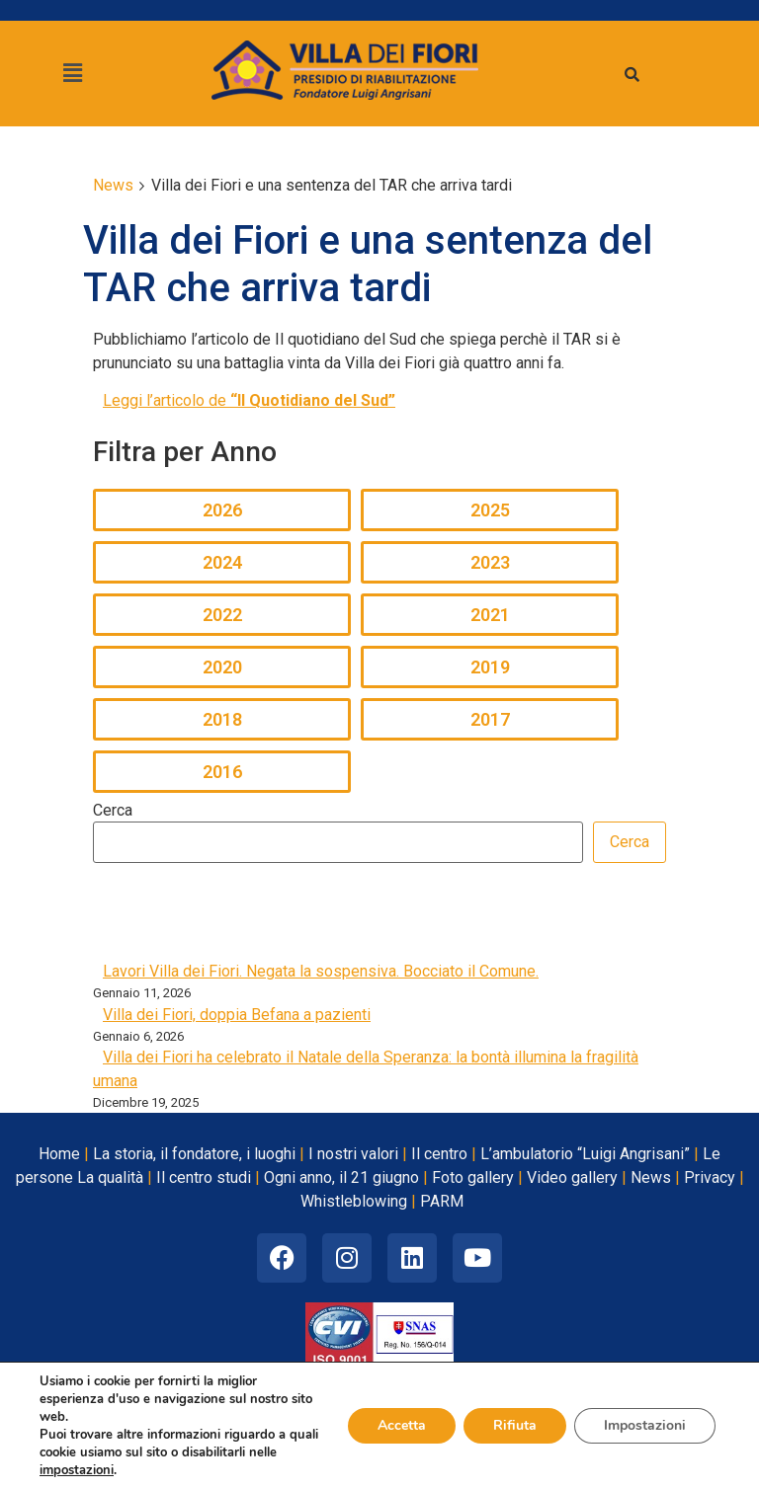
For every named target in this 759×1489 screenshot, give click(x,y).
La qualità (110, 1177)
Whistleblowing (353, 1201)
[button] (72, 73)
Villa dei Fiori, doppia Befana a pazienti (237, 1014)
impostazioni (77, 1470)
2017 (490, 719)
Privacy (709, 1177)
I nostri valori (353, 1153)
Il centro (439, 1153)
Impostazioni (645, 1425)
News (651, 1177)
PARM (442, 1201)
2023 (490, 562)
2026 (222, 510)
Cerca (112, 811)
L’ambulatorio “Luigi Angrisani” (585, 1153)
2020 (222, 667)
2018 (222, 719)
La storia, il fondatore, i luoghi (194, 1153)
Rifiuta (515, 1425)
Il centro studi (203, 1177)
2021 (490, 614)
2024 (222, 562)
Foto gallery (473, 1177)
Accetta (402, 1425)
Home (59, 1153)
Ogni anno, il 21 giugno (341, 1177)
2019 (490, 667)
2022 (222, 614)
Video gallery (572, 1177)
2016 (222, 771)
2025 (490, 510)
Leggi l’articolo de (249, 400)
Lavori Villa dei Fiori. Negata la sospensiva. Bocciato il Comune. (321, 971)
